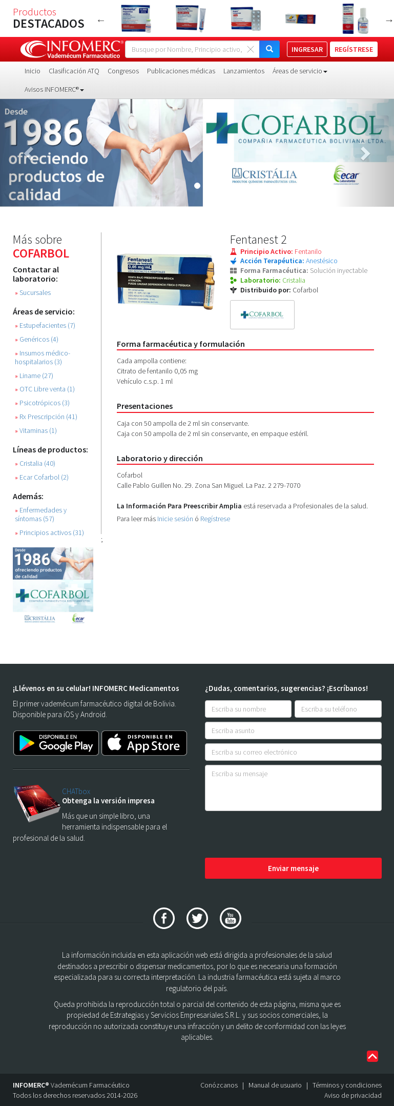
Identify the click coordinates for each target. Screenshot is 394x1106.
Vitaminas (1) (36, 430)
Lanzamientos (243, 70)
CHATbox (76, 791)
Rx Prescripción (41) (46, 416)
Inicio (32, 70)
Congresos (123, 70)
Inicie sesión (175, 518)
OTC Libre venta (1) (45, 389)
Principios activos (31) (49, 532)
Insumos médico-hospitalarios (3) (42, 357)
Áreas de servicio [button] (300, 70)
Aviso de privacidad (353, 1095)
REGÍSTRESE (354, 49)
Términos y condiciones (347, 1085)
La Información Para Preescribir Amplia (179, 505)
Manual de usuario (275, 1085)
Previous (101, 20)
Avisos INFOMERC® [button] (54, 89)
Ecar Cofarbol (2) (42, 477)
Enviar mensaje (293, 868)
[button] (29, 153)
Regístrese (215, 518)
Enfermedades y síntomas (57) (41, 514)
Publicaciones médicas (181, 70)
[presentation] (283, 835)
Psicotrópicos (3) (42, 403)
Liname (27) (34, 375)
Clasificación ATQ (74, 70)
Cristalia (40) (35, 463)
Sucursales (33, 292)
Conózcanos (219, 1085)
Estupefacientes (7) (45, 325)
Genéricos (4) (36, 339)
